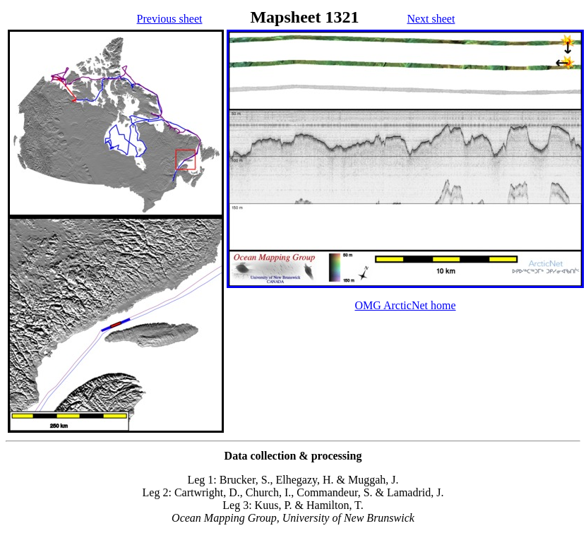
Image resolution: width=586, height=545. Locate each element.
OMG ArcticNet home (404, 305)
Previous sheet (170, 19)
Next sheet (431, 19)
